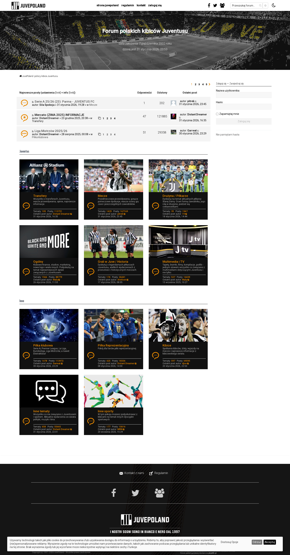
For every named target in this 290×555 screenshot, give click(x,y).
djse (184, 363)
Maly (55, 279)
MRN (119, 429)
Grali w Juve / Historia (113, 261)
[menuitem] (132, 473)
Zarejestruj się (237, 83)
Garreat (192, 130)
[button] (209, 84)
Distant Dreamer (49, 118)
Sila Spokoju (47, 104)
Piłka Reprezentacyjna (113, 345)
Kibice (167, 345)
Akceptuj (269, 542)
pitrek (190, 101)
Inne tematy (41, 411)
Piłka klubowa (40, 137)
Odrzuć (257, 542)
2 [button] (195, 84)
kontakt (141, 5)
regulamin (127, 5)
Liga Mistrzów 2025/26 (51, 131)
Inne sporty (105, 411)
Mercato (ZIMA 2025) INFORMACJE (59, 115)
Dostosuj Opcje (229, 542)
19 (183, 214)
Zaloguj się (155, 5)
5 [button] (206, 84)
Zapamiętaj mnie (229, 113)
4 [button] (202, 84)
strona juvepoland (108, 5)
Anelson (121, 279)
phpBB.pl (212, 553)
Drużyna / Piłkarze (175, 196)
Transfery (37, 121)
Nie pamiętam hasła (227, 134)
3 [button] (199, 84)
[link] (58, 92)
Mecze (93, 104)
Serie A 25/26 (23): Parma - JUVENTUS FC (64, 101)
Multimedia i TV (173, 261)
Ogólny (38, 261)
